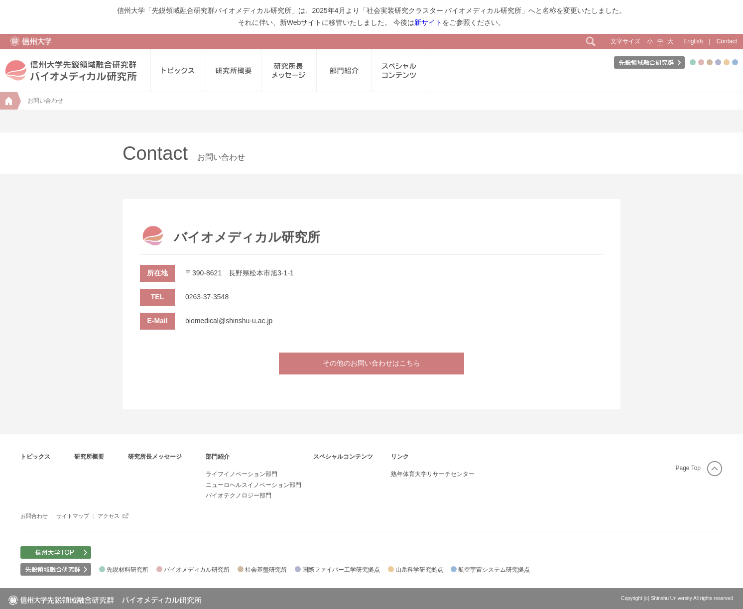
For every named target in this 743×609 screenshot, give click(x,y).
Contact (727, 41)
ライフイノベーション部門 (241, 474)
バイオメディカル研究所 (197, 569)
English (693, 41)
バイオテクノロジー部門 (238, 495)
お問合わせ (34, 516)
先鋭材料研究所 (127, 569)
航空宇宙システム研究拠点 (494, 569)
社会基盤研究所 (266, 569)
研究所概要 (89, 456)
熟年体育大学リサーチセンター (433, 474)
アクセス (109, 516)
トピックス (35, 456)
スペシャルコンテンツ (343, 456)
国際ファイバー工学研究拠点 (341, 569)
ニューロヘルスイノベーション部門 (253, 485)
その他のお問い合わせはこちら (371, 363)
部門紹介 (218, 456)
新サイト (428, 22)
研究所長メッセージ (155, 456)
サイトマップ (72, 516)
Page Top (688, 468)
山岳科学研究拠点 (419, 569)
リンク (400, 456)
